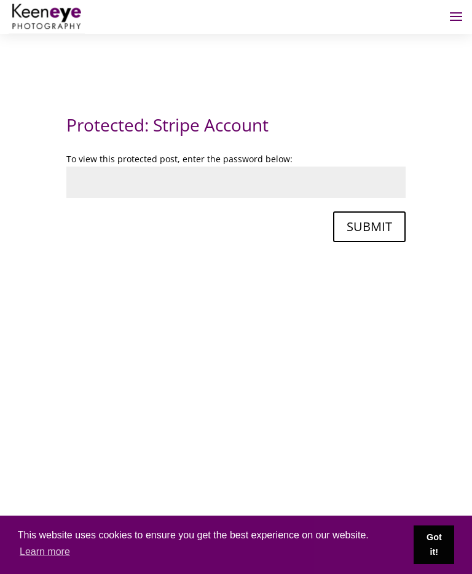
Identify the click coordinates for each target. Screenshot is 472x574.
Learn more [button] (45, 551)
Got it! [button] (434, 544)
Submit (369, 226)
